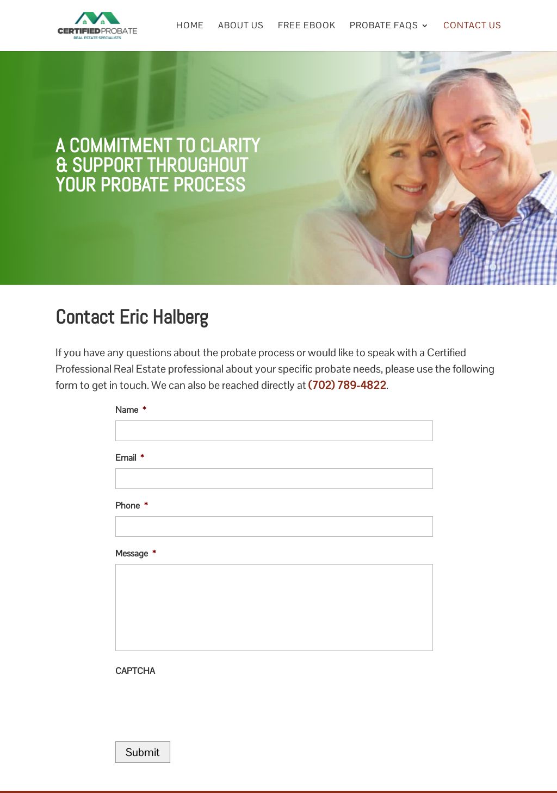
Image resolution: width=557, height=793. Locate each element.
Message (135, 553)
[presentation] (198, 703)
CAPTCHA (135, 671)
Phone (131, 505)
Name (130, 410)
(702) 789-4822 (347, 385)
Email (129, 458)
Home (190, 26)
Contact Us (472, 26)
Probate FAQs (384, 26)
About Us (241, 26)
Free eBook (307, 26)
